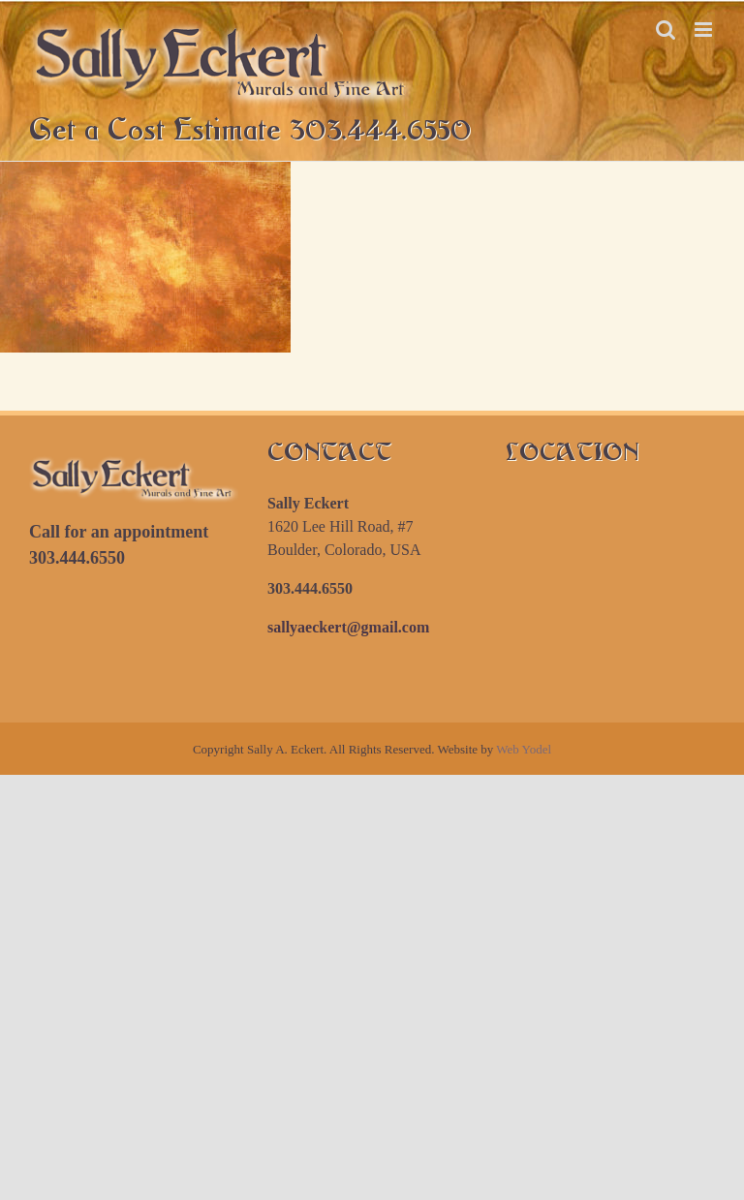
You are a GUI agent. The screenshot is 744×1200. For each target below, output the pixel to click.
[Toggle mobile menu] (705, 29)
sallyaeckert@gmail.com (348, 627)
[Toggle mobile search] (665, 29)
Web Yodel (523, 749)
